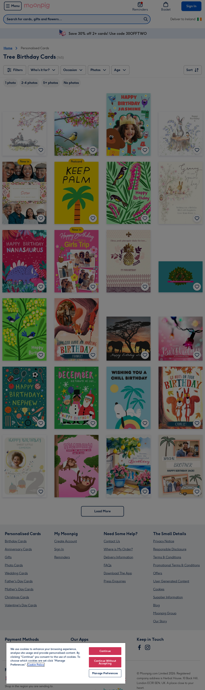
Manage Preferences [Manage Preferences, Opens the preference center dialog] (105, 673)
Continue (105, 651)
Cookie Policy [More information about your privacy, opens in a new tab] (36, 664)
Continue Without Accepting (105, 662)
